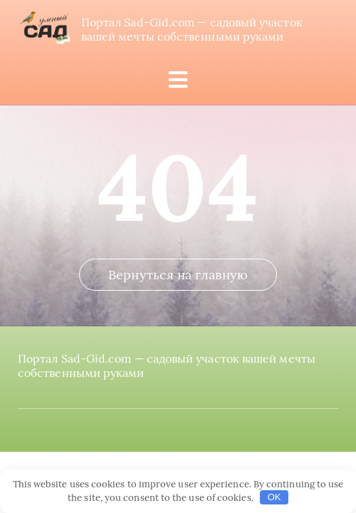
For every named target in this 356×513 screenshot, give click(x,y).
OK (274, 497)
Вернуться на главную (178, 274)
